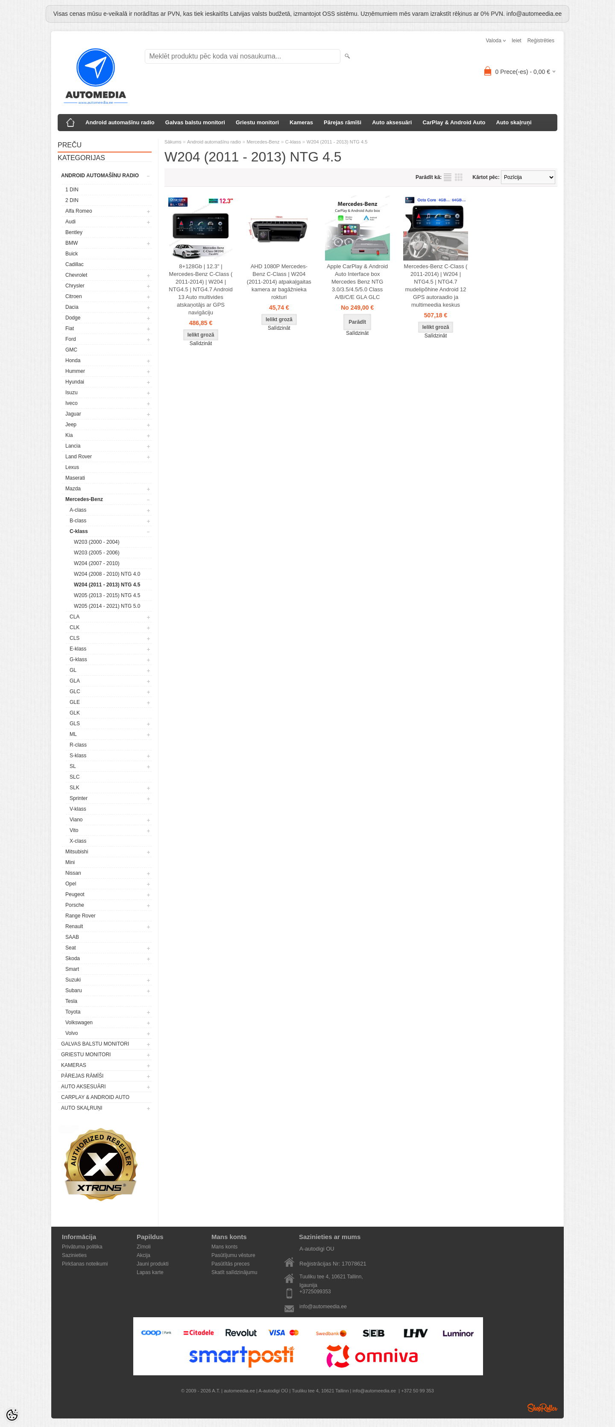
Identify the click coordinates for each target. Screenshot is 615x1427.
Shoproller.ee (542, 1408)
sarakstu (447, 177)
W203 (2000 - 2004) (97, 542)
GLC (75, 691)
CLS (74, 638)
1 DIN (72, 190)
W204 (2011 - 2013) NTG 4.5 (107, 585)
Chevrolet (76, 275)
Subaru (73, 990)
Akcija (143, 1255)
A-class (78, 510)
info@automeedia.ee (323, 1307)
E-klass (78, 649)
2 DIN (72, 200)
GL (73, 670)
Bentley (73, 232)
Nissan (73, 873)
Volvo (71, 1033)
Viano (76, 820)
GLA (75, 681)
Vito (74, 830)
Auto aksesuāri (392, 122)
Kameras (301, 122)
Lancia (72, 446)
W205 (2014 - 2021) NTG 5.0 (107, 606)
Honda (72, 360)
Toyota (72, 1012)
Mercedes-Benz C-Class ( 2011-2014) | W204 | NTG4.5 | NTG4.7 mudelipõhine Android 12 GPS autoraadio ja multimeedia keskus (436, 285)
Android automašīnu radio (120, 122)
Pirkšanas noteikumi (85, 1264)
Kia (69, 435)
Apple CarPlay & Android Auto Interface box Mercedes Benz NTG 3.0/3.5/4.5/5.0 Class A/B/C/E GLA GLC (357, 281)
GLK (75, 713)
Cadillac (74, 264)
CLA (74, 617)
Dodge (72, 318)
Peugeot (75, 894)
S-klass (78, 756)
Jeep (70, 425)
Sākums (173, 141)
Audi (70, 222)
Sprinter (79, 798)
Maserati (75, 478)
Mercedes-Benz (84, 499)
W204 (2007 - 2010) (97, 563)
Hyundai (74, 382)
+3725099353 (315, 1292)
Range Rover (80, 916)
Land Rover (78, 457)
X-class (78, 841)
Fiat (69, 328)
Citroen (73, 296)
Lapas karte (150, 1272)
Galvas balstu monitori (195, 122)
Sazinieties (74, 1255)
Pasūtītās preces (230, 1264)
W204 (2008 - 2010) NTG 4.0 (107, 574)
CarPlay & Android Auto (453, 122)
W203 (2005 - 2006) (97, 553)
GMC (71, 350)
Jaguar (73, 414)
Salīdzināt (201, 343)
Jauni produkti (153, 1264)
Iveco (71, 403)
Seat (70, 948)
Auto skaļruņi (514, 122)
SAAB (72, 937)
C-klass (79, 531)
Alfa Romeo (78, 211)
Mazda (73, 489)
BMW (71, 243)
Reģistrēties (540, 41)
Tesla (71, 1001)
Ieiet (516, 41)
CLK (74, 627)
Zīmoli (144, 1247)
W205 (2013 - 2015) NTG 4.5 (107, 595)
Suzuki (73, 980)
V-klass (78, 809)
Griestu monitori (257, 122)
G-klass (78, 659)
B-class (78, 521)
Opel (70, 884)
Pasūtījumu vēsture (233, 1255)
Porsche (74, 905)
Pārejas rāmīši (342, 122)
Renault (74, 926)
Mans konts (224, 1247)
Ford (70, 339)
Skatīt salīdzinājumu (234, 1272)
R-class (78, 745)
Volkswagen (79, 1023)
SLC (74, 777)
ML (73, 734)
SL (73, 766)
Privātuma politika (82, 1247)
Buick (71, 254)
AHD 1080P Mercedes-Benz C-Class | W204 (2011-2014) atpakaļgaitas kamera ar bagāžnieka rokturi (279, 281)
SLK (74, 788)
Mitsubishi (76, 852)
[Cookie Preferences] (12, 1415)
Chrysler (75, 286)
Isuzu (71, 393)
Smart (72, 969)
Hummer (75, 371)
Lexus (72, 467)
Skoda (72, 958)
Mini (70, 862)
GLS (75, 724)
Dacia (72, 307)
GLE (75, 702)
